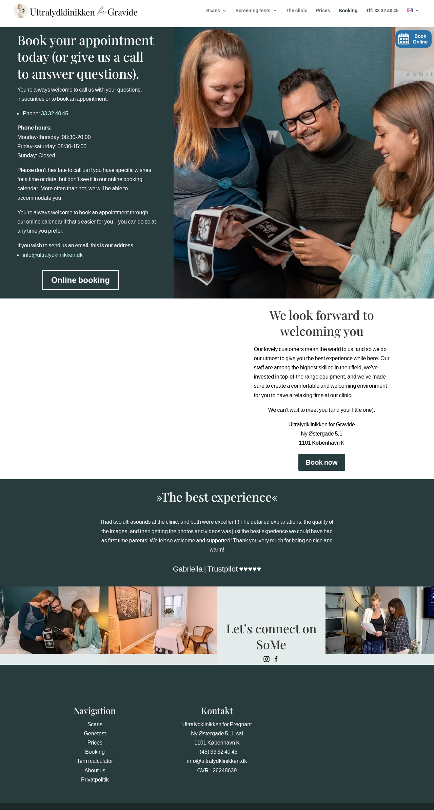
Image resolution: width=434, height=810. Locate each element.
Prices (320, 10)
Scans (210, 10)
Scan (93, 724)
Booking (345, 10)
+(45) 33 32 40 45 (216, 751)
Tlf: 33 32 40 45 (379, 10)
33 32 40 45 (54, 113)
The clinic (293, 10)
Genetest (95, 733)
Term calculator (95, 760)
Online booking (80, 280)
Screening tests (250, 10)
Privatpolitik (95, 779)
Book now (322, 462)
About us (94, 770)
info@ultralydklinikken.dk (52, 254)
